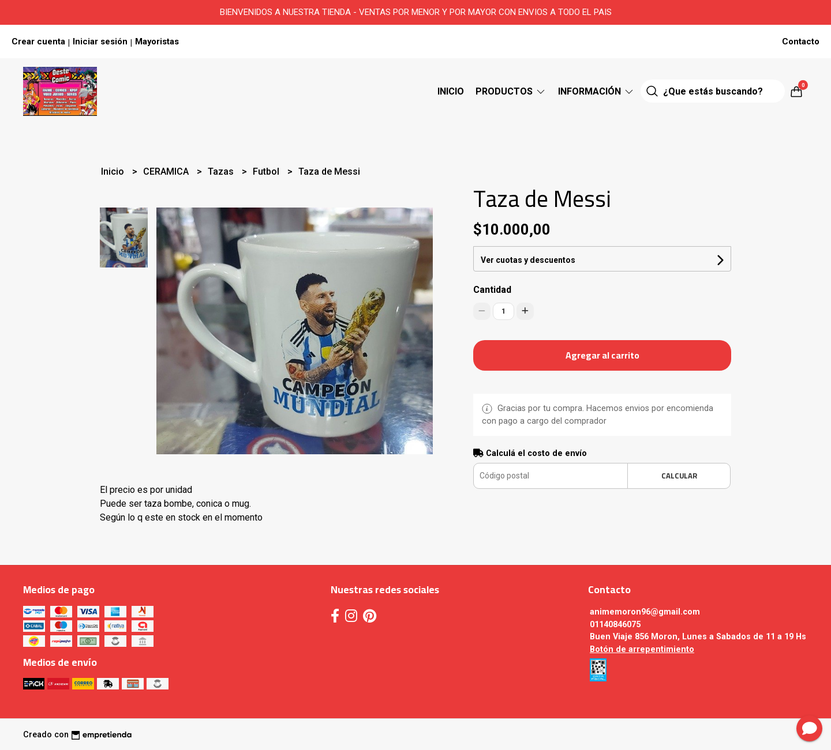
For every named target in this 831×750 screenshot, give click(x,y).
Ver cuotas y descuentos (528, 260)
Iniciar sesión (100, 41)
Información (596, 91)
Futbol (267, 171)
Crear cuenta (38, 41)
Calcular (679, 476)
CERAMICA (167, 171)
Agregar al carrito (602, 355)
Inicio (450, 91)
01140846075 (615, 625)
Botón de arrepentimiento (642, 649)
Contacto (800, 41)
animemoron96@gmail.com (645, 612)
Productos (511, 91)
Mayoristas (157, 41)
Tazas (222, 171)
